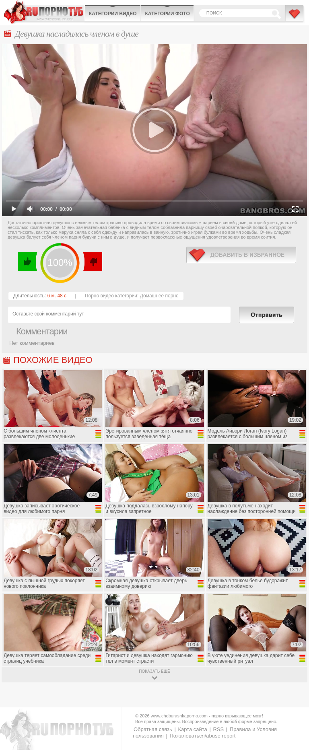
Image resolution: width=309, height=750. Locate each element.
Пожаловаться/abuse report (202, 736)
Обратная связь (153, 729)
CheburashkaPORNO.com (44, 12)
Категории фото (167, 13)
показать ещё (154, 671)
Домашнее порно (159, 296)
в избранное (241, 255)
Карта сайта (192, 729)
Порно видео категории (111, 296)
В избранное (295, 17)
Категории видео (112, 13)
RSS (218, 729)
